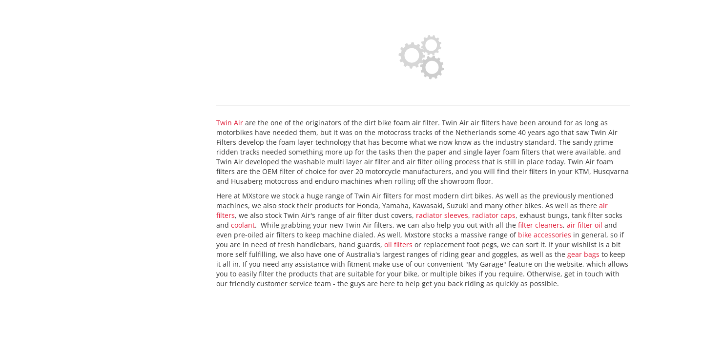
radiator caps (494, 215)
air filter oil (584, 225)
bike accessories (544, 234)
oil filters (398, 244)
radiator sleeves (442, 215)
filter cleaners (540, 225)
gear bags (583, 254)
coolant (243, 225)
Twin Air (229, 122)
